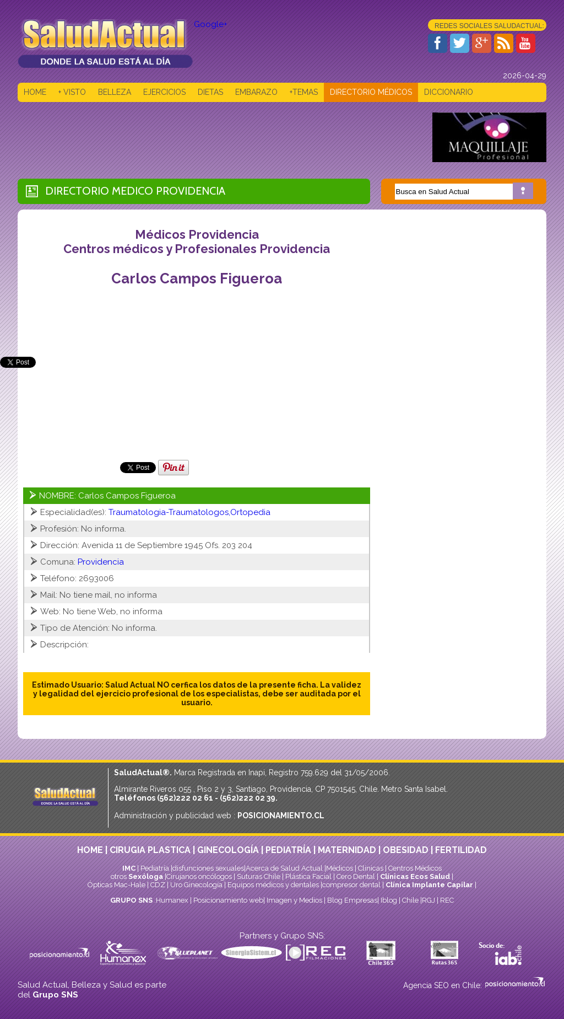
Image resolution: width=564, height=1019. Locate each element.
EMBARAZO (256, 92)
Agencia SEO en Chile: (443, 985)
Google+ (210, 24)
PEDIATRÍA (288, 850)
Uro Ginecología (196, 885)
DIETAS (210, 92)
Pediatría (154, 868)
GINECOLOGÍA (228, 850)
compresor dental (351, 885)
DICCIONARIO (448, 92)
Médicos (340, 868)
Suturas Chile (258, 876)
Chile (410, 900)
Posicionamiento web (228, 900)
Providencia (190, 190)
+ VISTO (72, 92)
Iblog (389, 900)
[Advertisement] (218, 137)
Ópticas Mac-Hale (116, 885)
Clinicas (370, 868)
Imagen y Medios (294, 900)
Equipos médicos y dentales (274, 885)
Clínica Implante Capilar (429, 885)
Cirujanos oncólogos (199, 876)
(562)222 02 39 (247, 797)
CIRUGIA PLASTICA (150, 850)
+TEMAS (304, 92)
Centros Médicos (415, 868)
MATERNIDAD (347, 850)
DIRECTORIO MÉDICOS (371, 92)
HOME (35, 92)
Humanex (172, 900)
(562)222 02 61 (185, 797)
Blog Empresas (351, 900)
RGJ (428, 900)
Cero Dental (356, 876)
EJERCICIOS (164, 92)
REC (447, 900)
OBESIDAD (406, 850)
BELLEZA (114, 92)
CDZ (157, 885)
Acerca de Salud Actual (284, 868)
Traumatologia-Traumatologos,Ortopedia (189, 512)
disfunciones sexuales (208, 868)
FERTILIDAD (461, 850)
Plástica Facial (309, 876)
